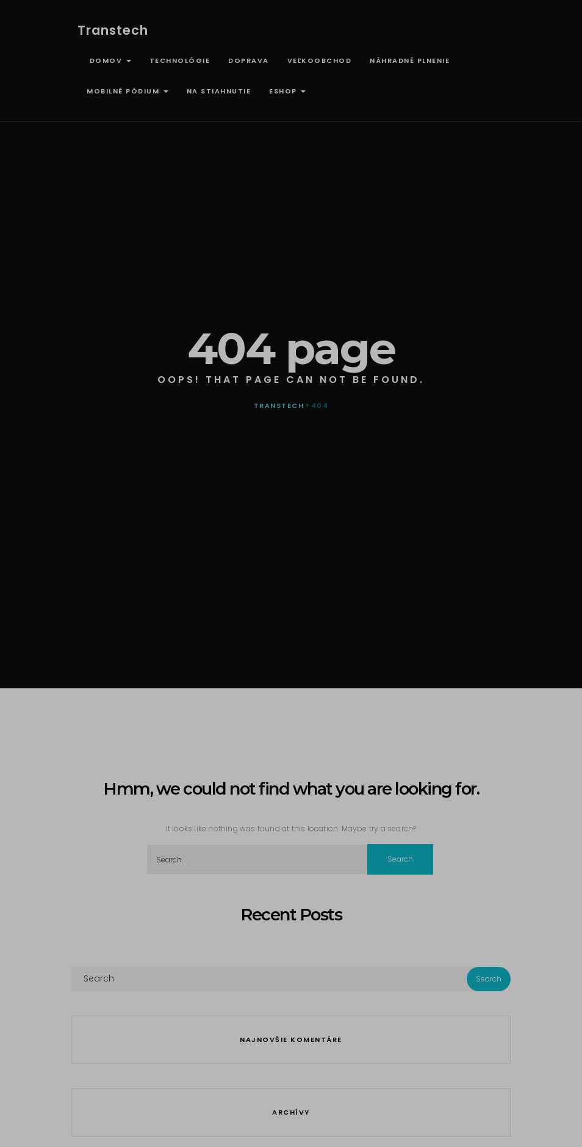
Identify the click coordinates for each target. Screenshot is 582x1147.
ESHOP (287, 91)
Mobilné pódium (127, 91)
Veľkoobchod (319, 60)
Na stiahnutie (219, 91)
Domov (109, 60)
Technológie (179, 60)
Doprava (248, 60)
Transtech (112, 30)
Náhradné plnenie (410, 60)
